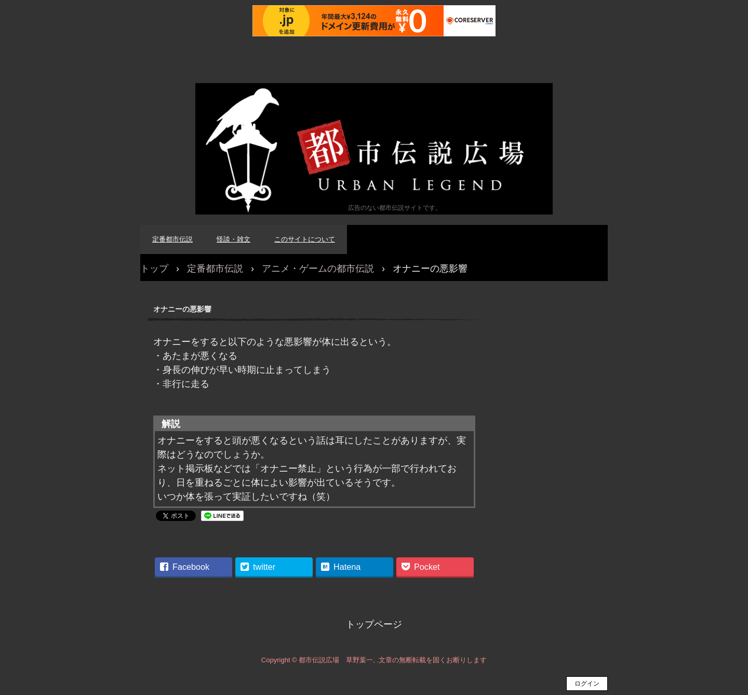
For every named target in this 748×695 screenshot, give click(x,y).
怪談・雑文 (233, 239)
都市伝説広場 (374, 149)
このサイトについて (304, 239)
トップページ (374, 624)
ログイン (587, 683)
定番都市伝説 (172, 239)
